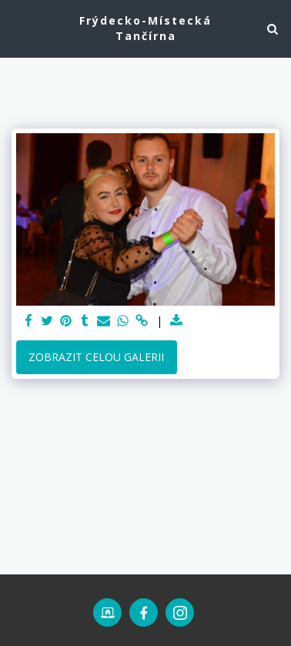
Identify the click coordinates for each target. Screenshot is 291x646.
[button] (17, 28)
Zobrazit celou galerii (96, 357)
